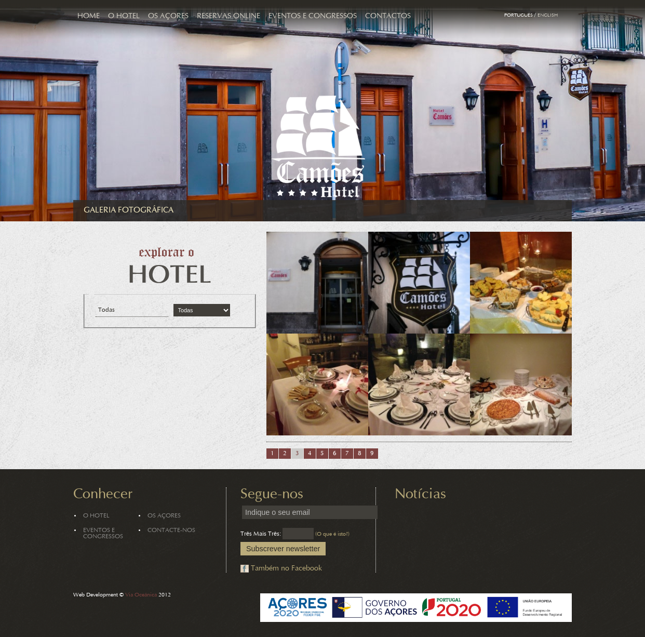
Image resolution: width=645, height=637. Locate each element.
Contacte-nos (171, 530)
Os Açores (168, 16)
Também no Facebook (286, 569)
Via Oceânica (141, 595)
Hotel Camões (318, 146)
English (548, 15)
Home (88, 16)
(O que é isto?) (332, 534)
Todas (106, 310)
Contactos (388, 16)
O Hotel (124, 16)
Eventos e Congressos (312, 16)
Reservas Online (228, 16)
